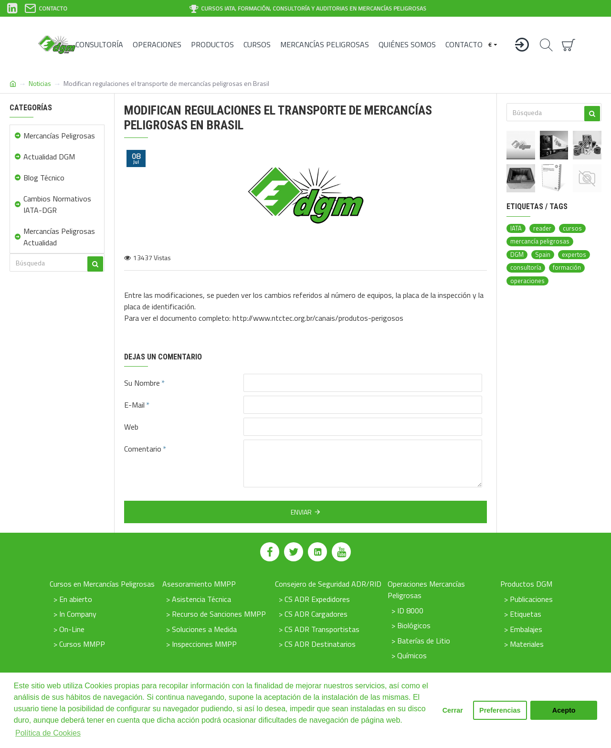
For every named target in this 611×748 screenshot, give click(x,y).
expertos (574, 254)
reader (542, 228)
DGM (517, 254)
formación (567, 267)
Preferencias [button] (499, 710)
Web (131, 426)
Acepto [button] (564, 710)
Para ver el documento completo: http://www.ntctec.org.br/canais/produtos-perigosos (263, 318)
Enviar (301, 512)
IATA (516, 228)
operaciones (527, 280)
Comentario (142, 448)
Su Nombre (142, 383)
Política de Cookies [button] (48, 733)
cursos (572, 228)
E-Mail (134, 405)
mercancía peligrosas (539, 241)
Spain (542, 254)
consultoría (525, 267)
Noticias (40, 83)
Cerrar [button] (452, 710)
